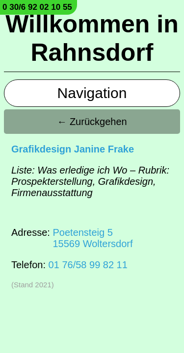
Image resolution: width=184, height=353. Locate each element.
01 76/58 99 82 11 (88, 264)
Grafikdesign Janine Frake (72, 149)
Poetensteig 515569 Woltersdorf (92, 238)
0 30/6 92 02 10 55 (37, 7)
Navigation (92, 93)
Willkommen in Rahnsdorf (91, 38)
